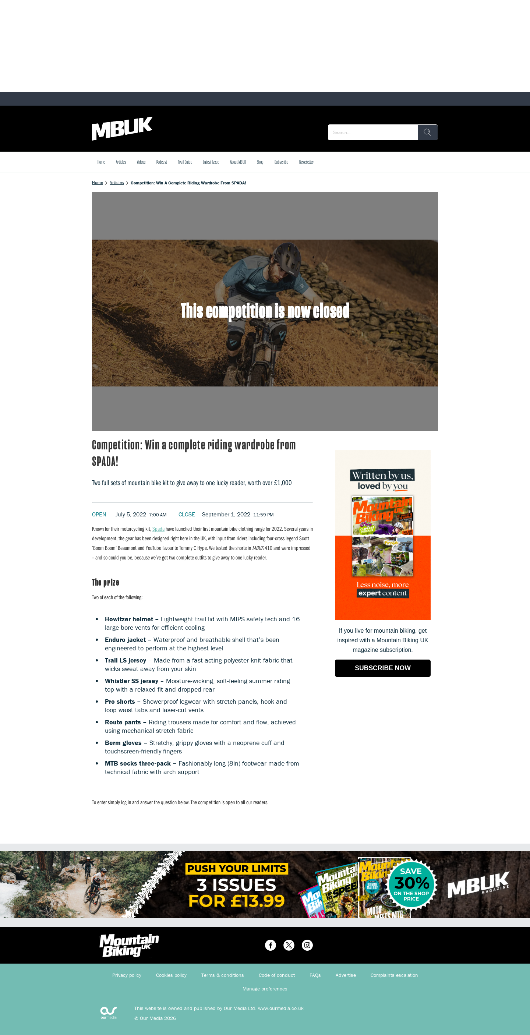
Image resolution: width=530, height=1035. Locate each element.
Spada (158, 528)
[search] (428, 132)
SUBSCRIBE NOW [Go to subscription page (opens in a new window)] (383, 668)
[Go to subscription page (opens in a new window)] (383, 618)
